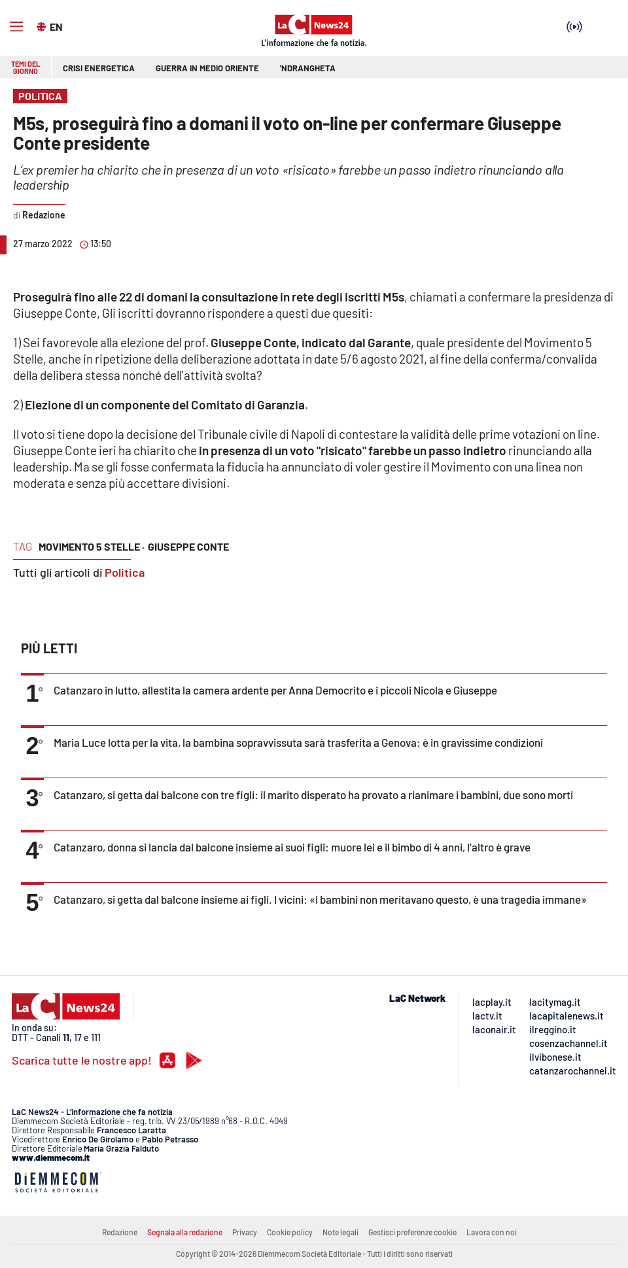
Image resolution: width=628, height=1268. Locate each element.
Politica (125, 572)
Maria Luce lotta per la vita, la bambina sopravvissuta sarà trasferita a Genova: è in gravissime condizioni (298, 742)
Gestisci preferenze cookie (412, 1232)
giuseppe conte (188, 546)
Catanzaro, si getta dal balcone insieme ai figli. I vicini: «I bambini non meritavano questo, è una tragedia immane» (320, 899)
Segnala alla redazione (184, 1232)
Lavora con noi (491, 1232)
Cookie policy (290, 1232)
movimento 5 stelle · (92, 546)
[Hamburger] (16, 26)
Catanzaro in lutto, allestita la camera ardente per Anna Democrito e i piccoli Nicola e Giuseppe (275, 689)
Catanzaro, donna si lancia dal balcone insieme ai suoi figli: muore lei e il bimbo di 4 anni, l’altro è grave (292, 846)
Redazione (119, 1232)
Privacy (244, 1232)
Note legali (340, 1232)
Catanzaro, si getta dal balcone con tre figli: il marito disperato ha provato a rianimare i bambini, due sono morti (313, 794)
